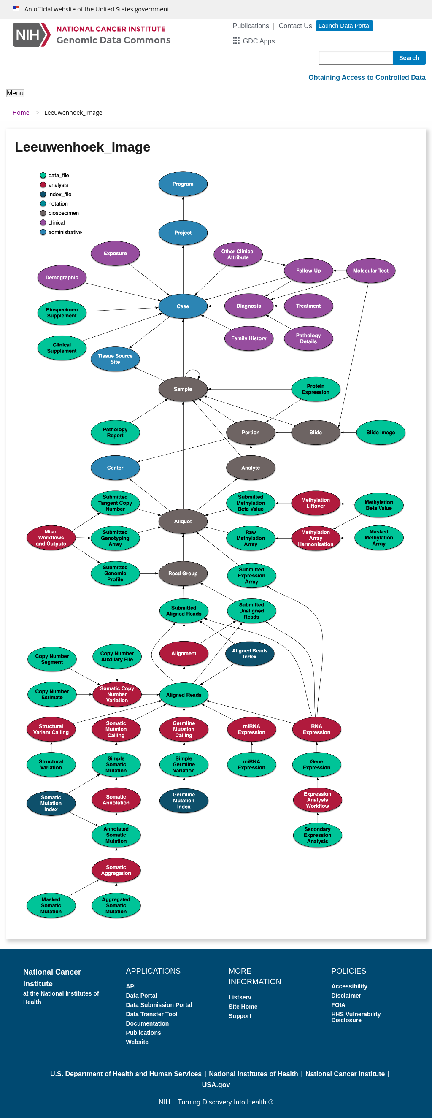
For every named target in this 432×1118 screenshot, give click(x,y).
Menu (15, 93)
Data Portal (141, 996)
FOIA (339, 1005)
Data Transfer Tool (152, 1014)
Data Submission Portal (159, 1005)
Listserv (240, 997)
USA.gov (216, 1084)
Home (21, 112)
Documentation (147, 1023)
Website (137, 1042)
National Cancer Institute (345, 1073)
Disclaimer (347, 996)
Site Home (243, 1007)
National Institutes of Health (253, 1073)
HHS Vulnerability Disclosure (356, 1017)
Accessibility (350, 986)
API (131, 986)
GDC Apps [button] (259, 41)
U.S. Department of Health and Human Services (126, 1073)
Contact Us (295, 26)
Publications (251, 26)
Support (240, 1016)
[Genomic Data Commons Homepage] (91, 34)
